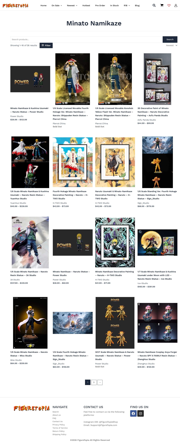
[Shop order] (171, 45)
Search (170, 39)
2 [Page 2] (93, 384)
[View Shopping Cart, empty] (161, 5)
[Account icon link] (175, 5)
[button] (63, 5)
